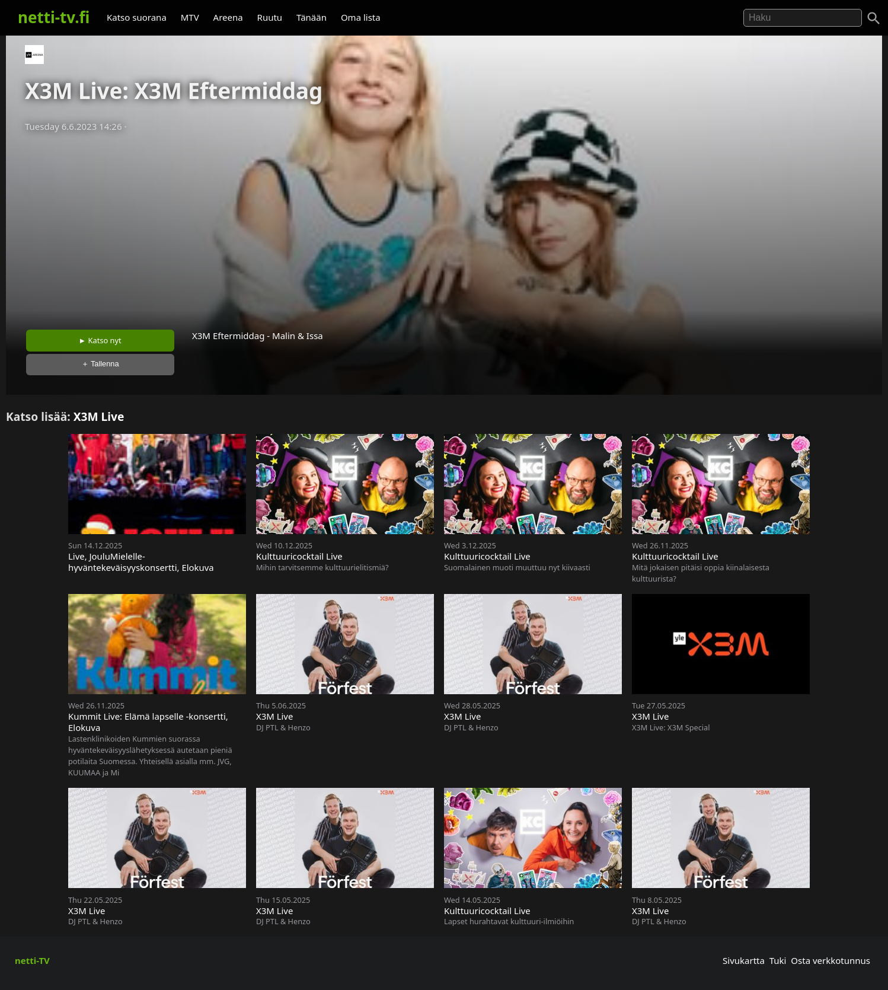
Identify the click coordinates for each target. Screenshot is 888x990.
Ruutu (270, 17)
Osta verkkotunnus (830, 960)
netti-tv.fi (54, 17)
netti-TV (32, 960)
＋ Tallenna (100, 363)
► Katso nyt (100, 340)
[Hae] (802, 18)
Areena (228, 17)
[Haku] (874, 18)
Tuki (778, 960)
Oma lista (361, 17)
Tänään (311, 17)
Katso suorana (137, 17)
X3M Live (99, 416)
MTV (190, 17)
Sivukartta (744, 960)
